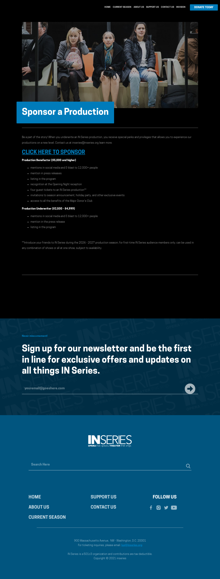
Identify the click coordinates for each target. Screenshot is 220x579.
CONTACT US (103, 507)
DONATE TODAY (203, 7)
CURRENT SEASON (47, 517)
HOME (35, 497)
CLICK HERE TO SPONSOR (53, 152)
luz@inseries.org (131, 545)
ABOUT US (39, 507)
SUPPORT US (103, 497)
